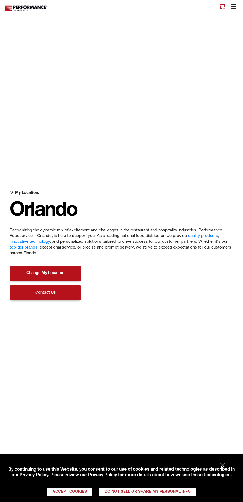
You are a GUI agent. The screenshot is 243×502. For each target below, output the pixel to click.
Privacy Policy (34, 475)
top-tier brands (23, 248)
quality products (203, 236)
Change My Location (45, 273)
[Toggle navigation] (233, 8)
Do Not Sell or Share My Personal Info (148, 492)
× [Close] (222, 465)
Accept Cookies (70, 492)
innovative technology (30, 242)
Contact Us (45, 293)
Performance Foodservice (26, 8)
